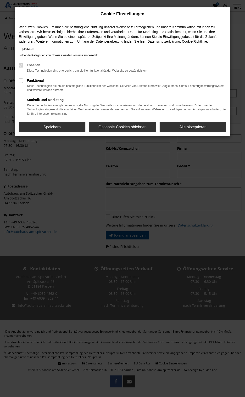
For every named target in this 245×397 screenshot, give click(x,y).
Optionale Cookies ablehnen (122, 127)
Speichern (52, 127)
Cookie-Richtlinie (194, 41)
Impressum (27, 49)
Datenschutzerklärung (163, 41)
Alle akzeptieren (192, 127)
